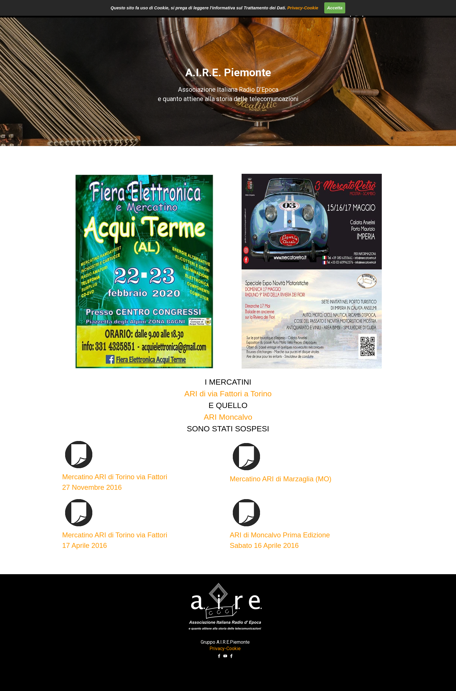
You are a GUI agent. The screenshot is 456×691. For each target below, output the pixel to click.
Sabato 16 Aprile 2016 (264, 545)
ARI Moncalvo (228, 417)
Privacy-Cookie (302, 8)
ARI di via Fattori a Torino (228, 393)
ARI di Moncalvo (255, 535)
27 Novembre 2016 (92, 487)
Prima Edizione (306, 535)
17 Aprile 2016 (84, 545)
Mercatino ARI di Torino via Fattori (114, 477)
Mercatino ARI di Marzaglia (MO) (281, 479)
